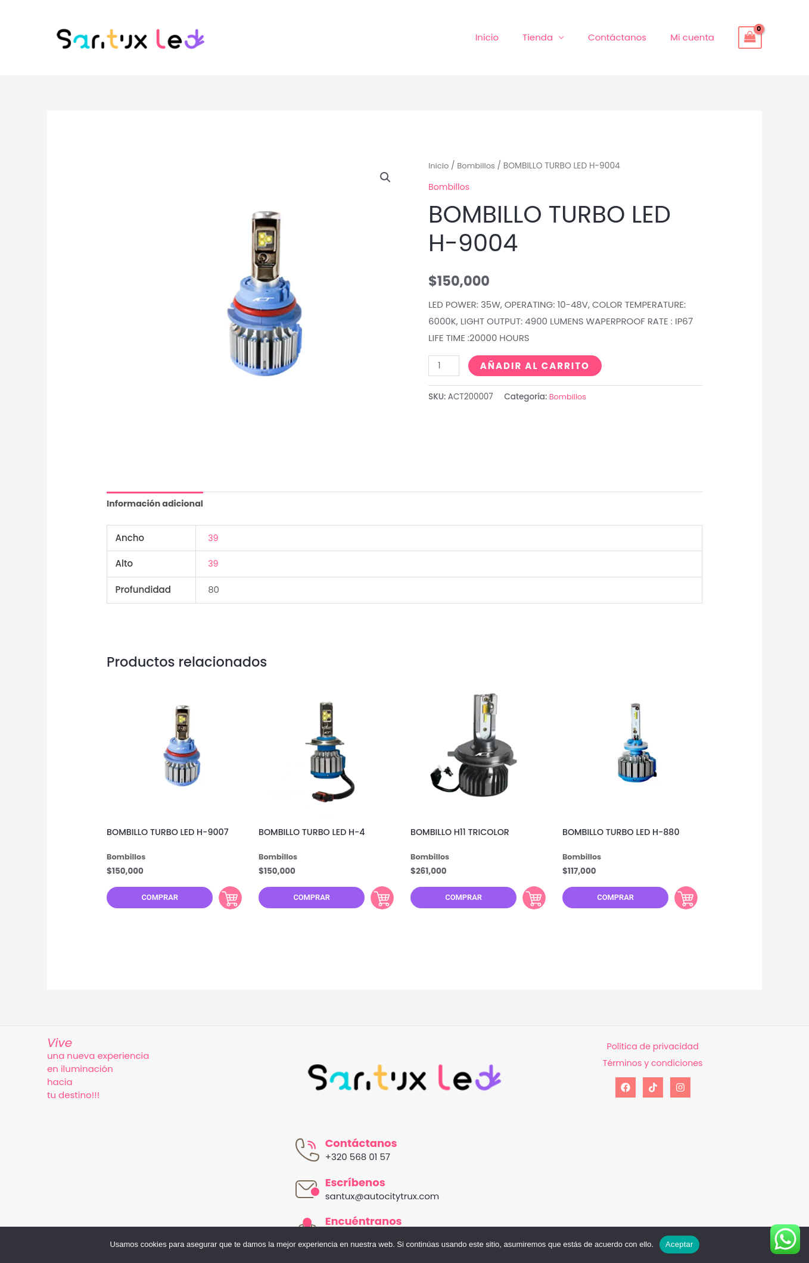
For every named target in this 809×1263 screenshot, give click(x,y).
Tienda (552, 37)
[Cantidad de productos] (444, 365)
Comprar (153, 902)
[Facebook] (625, 1094)
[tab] (158, 504)
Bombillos (478, 165)
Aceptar (679, 1244)
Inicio (507, 37)
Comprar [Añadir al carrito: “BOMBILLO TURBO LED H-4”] (372, 902)
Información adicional (158, 504)
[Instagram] (680, 1094)
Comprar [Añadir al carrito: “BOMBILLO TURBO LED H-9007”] (220, 902)
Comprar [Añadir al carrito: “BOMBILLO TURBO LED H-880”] (675, 902)
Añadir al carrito (536, 365)
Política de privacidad (652, 1053)
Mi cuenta (695, 37)
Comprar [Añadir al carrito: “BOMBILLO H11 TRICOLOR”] (524, 902)
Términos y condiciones (652, 1070)
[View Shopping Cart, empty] (750, 37)
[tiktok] (653, 1094)
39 (213, 539)
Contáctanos (626, 37)
